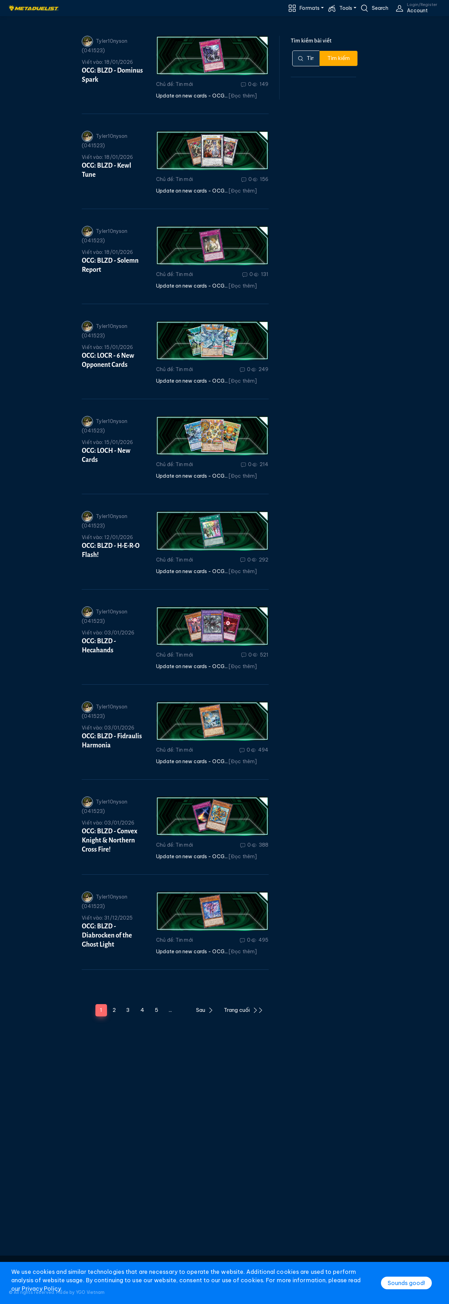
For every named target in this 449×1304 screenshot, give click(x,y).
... (170, 1010)
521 (260, 655)
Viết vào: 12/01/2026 (107, 537)
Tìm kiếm (338, 58)
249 (260, 369)
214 (260, 464)
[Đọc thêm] (243, 96)
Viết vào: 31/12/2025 (107, 918)
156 (260, 179)
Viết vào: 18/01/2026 (107, 62)
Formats (310, 8)
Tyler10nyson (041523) (104, 45)
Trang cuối (243, 1010)
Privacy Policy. (42, 1288)
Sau (204, 1010)
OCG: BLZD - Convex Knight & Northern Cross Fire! (109, 840)
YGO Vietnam (90, 1292)
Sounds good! (406, 1282)
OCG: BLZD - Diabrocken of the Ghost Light (107, 935)
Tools (346, 8)
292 (260, 560)
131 (261, 274)
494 (259, 750)
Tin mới (184, 84)
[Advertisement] (224, 1151)
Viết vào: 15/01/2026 (107, 347)
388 (260, 845)
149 (260, 84)
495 (260, 940)
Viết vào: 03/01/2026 (108, 633)
